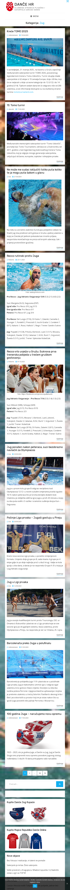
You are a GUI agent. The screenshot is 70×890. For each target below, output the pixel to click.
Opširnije (59, 97)
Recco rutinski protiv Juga (23, 256)
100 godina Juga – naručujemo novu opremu (34, 714)
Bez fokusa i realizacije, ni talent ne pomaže (26, 861)
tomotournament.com (23, 92)
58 (41, 773)
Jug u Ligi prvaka (17, 582)
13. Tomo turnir (16, 105)
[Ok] (67, 883)
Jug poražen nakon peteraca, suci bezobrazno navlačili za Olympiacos (35, 449)
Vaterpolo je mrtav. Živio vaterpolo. (22, 865)
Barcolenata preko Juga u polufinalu (29, 643)
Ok (35, 886)
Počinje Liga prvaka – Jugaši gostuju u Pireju (34, 518)
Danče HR (25, 4)
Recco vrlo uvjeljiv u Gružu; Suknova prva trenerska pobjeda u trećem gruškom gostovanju (31, 355)
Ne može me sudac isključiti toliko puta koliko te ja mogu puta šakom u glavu (34, 171)
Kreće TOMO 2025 (17, 31)
